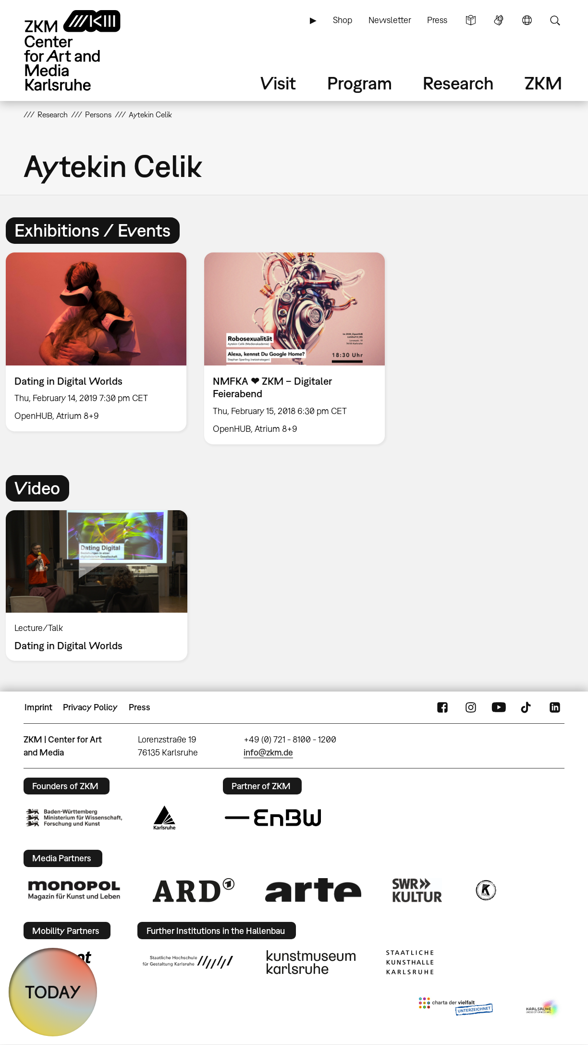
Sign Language (498, 20)
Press (437, 20)
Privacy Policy (90, 707)
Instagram (470, 707)
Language (527, 20)
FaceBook (442, 707)
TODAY (53, 992)
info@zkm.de (268, 752)
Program (359, 83)
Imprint (38, 707)
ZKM (543, 83)
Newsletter (389, 20)
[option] (295, 348)
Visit (278, 83)
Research (458, 83)
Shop (342, 20)
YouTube (498, 707)
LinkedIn (554, 707)
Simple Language (470, 20)
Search (554, 20)
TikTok (527, 707)
